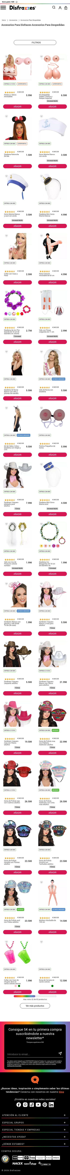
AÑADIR (17, 106)
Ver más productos (35, 1005)
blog (61, 1091)
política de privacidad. (14, 1066)
